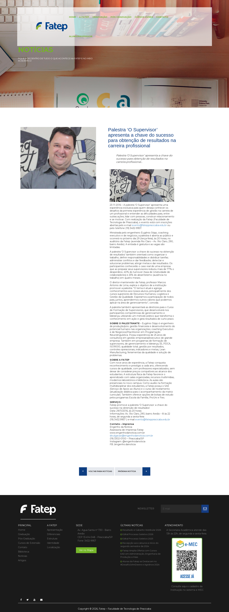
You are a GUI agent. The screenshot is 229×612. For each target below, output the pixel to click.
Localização (53, 547)
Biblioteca (23, 551)
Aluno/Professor (80, 36)
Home (72, 17)
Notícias (22, 556)
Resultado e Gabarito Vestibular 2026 (141, 530)
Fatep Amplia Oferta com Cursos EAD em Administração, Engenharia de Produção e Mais (140, 553)
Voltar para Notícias (100, 471)
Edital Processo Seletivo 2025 (137, 538)
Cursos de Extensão (29, 542)
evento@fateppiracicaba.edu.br (149, 225)
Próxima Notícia (127, 471)
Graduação (99, 17)
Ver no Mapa (86, 550)
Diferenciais (53, 534)
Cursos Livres (144, 17)
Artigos (22, 560)
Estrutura (52, 538)
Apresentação (55, 529)
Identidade (53, 542)
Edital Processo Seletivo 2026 (137, 534)
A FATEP (84, 17)
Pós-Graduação (121, 17)
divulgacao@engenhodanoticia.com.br (131, 435)
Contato (162, 17)
